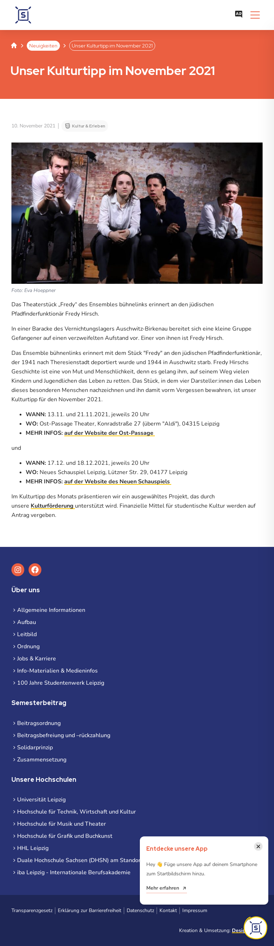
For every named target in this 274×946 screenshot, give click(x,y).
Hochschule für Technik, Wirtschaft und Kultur (76, 812)
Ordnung (28, 646)
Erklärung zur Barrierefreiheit (89, 910)
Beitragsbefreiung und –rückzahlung (63, 735)
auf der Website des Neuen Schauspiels (117, 481)
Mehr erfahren (162, 888)
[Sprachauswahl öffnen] (238, 14)
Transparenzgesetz (31, 910)
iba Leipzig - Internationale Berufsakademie (74, 872)
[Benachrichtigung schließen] (258, 846)
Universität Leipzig (41, 800)
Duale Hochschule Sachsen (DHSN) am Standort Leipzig (89, 860)
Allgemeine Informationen (51, 610)
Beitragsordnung (39, 723)
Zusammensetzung (41, 760)
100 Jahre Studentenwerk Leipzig (60, 683)
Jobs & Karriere (36, 659)
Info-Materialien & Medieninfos (57, 671)
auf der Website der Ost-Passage (109, 433)
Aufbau (26, 622)
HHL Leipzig (33, 848)
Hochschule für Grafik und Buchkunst (64, 836)
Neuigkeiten (43, 45)
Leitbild (27, 634)
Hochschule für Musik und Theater (61, 824)
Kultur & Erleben (88, 126)
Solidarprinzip (35, 747)
